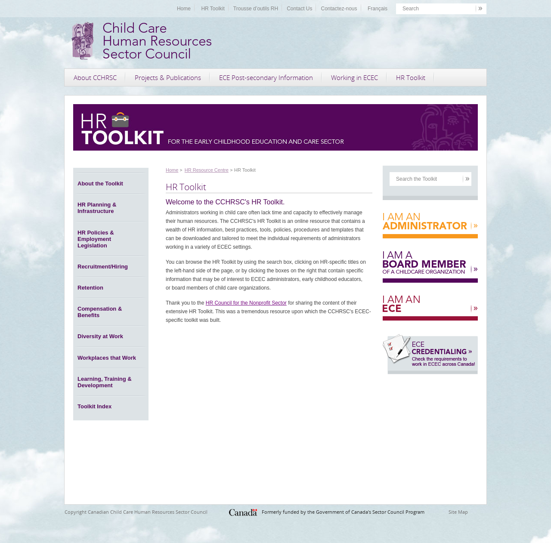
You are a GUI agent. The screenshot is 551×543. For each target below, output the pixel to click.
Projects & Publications (168, 77)
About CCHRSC (95, 77)
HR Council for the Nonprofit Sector (246, 303)
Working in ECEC (354, 77)
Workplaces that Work (106, 358)
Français (377, 9)
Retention (90, 287)
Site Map (458, 512)
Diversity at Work (100, 336)
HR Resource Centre (207, 170)
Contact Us (299, 9)
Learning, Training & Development (104, 382)
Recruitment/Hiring (102, 266)
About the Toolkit (100, 183)
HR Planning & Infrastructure (96, 207)
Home (184, 9)
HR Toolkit (212, 9)
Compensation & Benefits (99, 311)
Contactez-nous (339, 9)
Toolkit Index (94, 406)
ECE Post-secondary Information (266, 77)
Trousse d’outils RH (255, 9)
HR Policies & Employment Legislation (95, 239)
